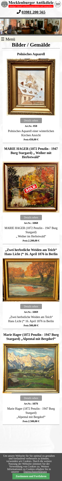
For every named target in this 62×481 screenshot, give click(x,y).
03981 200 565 (33, 12)
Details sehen (31, 120)
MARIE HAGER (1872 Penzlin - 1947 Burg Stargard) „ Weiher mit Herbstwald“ (31, 153)
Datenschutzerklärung (35, 471)
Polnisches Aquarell (31, 54)
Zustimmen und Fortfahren (31, 476)
